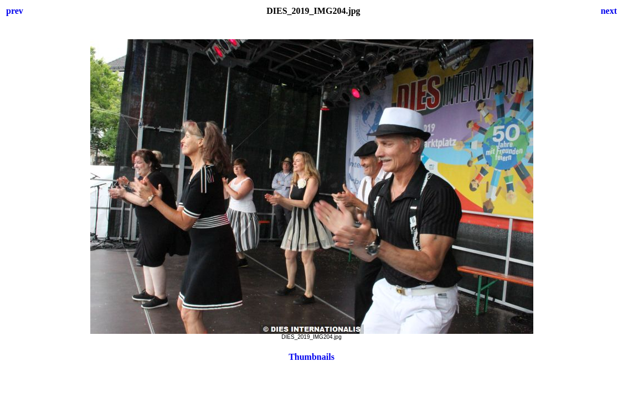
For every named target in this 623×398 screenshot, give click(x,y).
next (609, 10)
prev (14, 10)
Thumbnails (311, 357)
